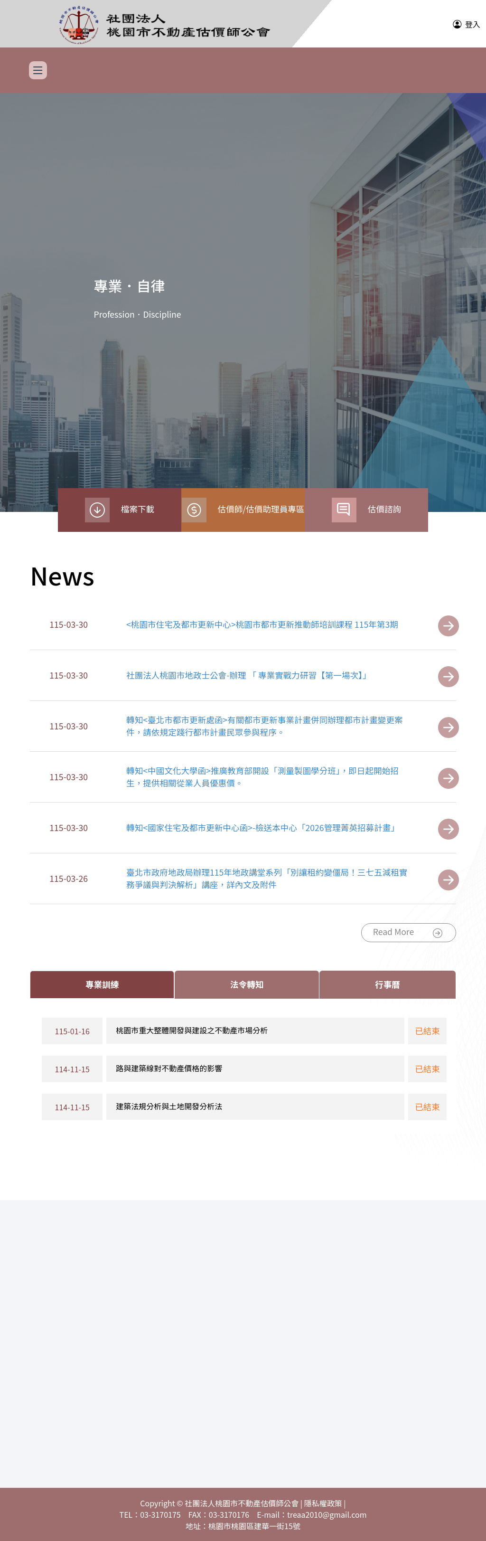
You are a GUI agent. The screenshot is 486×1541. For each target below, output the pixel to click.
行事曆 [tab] (387, 984)
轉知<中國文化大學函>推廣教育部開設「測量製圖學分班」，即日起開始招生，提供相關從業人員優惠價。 (262, 777)
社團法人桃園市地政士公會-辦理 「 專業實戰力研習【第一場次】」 (248, 675)
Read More (407, 933)
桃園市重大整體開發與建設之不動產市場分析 (192, 1030)
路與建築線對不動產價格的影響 (169, 1068)
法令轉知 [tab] (246, 984)
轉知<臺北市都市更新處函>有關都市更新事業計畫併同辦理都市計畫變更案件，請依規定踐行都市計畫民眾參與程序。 (264, 726)
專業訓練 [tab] (102, 984)
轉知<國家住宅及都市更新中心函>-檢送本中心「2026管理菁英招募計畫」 (262, 827)
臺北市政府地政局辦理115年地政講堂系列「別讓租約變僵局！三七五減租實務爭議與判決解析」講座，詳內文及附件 (266, 878)
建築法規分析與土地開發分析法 (169, 1106)
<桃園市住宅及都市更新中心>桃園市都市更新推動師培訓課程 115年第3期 (262, 624)
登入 (472, 24)
